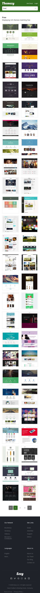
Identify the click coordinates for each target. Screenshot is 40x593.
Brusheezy (8, 528)
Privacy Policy (18, 592)
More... (6, 556)
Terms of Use (8, 592)
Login (36, 3)
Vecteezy (7, 531)
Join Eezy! (29, 3)
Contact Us (30, 562)
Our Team (30, 556)
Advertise (30, 531)
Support (29, 534)
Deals (29, 528)
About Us (30, 553)
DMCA (29, 537)
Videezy (7, 534)
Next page (31, 508)
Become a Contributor (8, 537)
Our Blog (30, 559)
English (6, 553)
